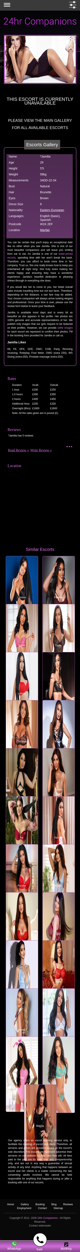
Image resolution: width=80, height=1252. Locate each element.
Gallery (25, 1204)
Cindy (58, 1029)
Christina (22, 741)
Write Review (39, 450)
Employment (24, 1208)
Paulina (58, 597)
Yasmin (58, 837)
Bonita (21, 1029)
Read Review (17, 450)
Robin (58, 741)
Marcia (40, 1125)
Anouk (58, 789)
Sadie (58, 645)
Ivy (21, 837)
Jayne (21, 645)
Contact (42, 1208)
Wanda (58, 693)
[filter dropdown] (71, 5)
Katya (58, 885)
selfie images (65, 327)
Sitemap (58, 1208)
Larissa (21, 597)
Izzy (58, 933)
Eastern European (52, 210)
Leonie (21, 693)
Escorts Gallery (42, 144)
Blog (54, 1204)
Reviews (68, 1204)
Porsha (21, 885)
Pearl (22, 789)
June (58, 1077)
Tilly (21, 1077)
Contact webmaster (40, 1225)
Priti (21, 981)
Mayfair (45, 230)
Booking (40, 1204)
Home (10, 1204)
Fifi (21, 933)
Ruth (58, 981)
